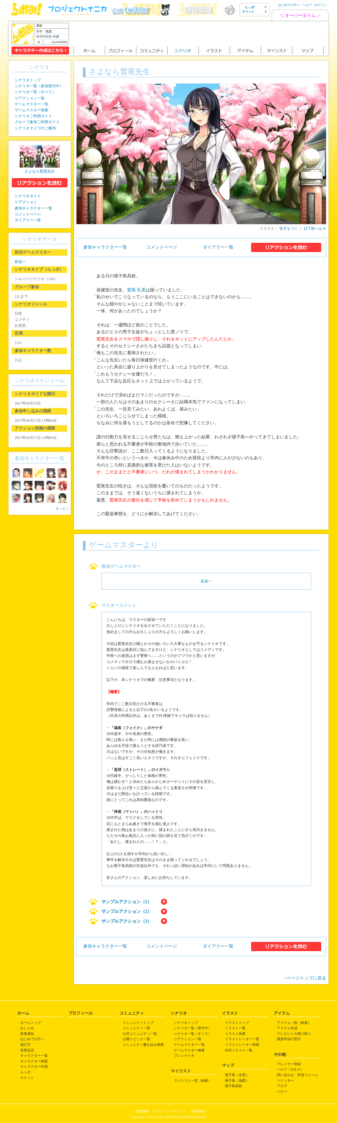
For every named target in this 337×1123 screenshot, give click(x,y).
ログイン (320, 5)
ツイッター (285, 1080)
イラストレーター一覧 (242, 1039)
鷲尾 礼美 (136, 290)
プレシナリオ (184, 1055)
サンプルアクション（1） (126, 901)
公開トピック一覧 (136, 1039)
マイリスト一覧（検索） (193, 1080)
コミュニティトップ (138, 1023)
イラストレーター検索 (242, 1044)
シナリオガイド (28, 196)
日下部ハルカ (315, 228)
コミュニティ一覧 (136, 1028)
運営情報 (142, 1111)
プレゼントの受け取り (294, 1033)
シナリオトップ (28, 80)
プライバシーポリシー (170, 1111)
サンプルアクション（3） (126, 921)
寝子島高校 (233, 1086)
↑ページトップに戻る (305, 978)
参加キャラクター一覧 (105, 247)
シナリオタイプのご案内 (35, 128)
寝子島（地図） (237, 1080)
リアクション (26, 202)
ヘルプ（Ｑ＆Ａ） (290, 1069)
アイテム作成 (287, 1028)
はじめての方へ (289, 5)
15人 (18, 360)
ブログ (282, 1086)
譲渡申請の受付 (289, 1039)
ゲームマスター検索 (31, 110)
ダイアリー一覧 (218, 247)
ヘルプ (307, 5)
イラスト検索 (235, 1033)
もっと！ (62, 508)
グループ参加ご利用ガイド (37, 122)
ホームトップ (30, 1023)
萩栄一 (206, 581)
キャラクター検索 (34, 1061)
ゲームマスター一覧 (31, 104)
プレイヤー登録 (289, 1064)
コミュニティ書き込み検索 (143, 1044)
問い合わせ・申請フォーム (297, 1075)
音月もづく (288, 228)
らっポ (25, 1072)
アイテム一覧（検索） (294, 1023)
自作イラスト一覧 (238, 1050)
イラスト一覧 (235, 1028)
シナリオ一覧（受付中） (193, 1028)
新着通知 (27, 1033)
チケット (27, 1078)
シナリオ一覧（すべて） (35, 92)
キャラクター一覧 (34, 1055)
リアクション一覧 (30, 98)
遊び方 (25, 1044)
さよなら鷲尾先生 (40, 171)
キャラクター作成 (34, 1066)
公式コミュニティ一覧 (140, 1033)
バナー (282, 1091)
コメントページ (161, 247)
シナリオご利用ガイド (33, 116)
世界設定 (27, 1050)
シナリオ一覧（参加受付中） (39, 86)
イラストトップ (237, 1023)
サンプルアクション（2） (126, 911)
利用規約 (198, 1111)
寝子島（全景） (237, 1075)
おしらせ (27, 1028)
